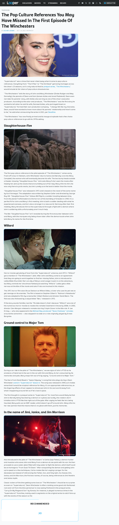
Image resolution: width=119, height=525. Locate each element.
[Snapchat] (97, 3)
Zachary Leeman (8, 30)
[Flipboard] (93, 3)
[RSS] (100, 3)
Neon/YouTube (71, 365)
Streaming (53, 3)
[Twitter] (86, 3)
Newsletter (109, 3)
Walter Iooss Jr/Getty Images (67, 454)
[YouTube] (82, 3)
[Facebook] (79, 3)
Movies (37, 3)
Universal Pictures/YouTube (67, 168)
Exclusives (27, 3)
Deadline (51, 112)
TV (44, 3)
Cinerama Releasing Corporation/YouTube (63, 267)
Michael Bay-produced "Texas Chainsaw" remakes (53, 311)
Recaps (63, 3)
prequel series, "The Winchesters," (57, 86)
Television (6, 10)
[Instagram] (90, 3)
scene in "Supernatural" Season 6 (26, 383)
